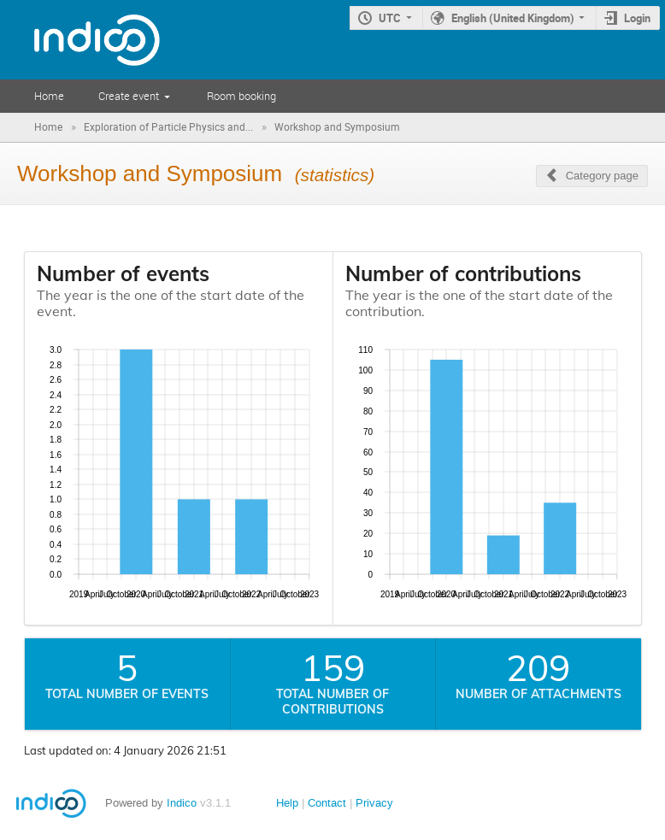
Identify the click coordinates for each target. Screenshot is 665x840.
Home (49, 95)
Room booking (241, 95)
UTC (390, 18)
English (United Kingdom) (512, 18)
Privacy (374, 803)
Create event (128, 95)
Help (287, 803)
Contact (327, 803)
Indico (182, 803)
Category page (602, 175)
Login (637, 18)
